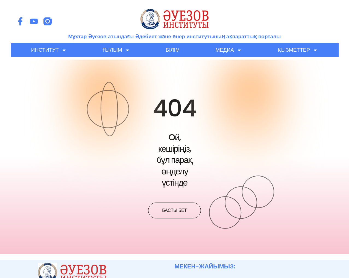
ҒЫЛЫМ (116, 50)
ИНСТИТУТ (49, 50)
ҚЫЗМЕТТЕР (298, 50)
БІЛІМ (173, 50)
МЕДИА (228, 50)
